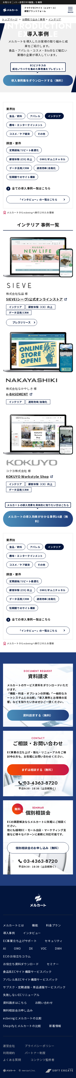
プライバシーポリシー (40, 1046)
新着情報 (55, 1026)
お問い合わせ (44, 1003)
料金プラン (53, 925)
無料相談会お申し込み (18, 1010)
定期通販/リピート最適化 (24, 150)
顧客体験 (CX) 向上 (20, 159)
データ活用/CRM (19, 168)
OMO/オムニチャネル (52, 159)
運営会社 (9, 1046)
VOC (44, 948)
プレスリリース (21, 322)
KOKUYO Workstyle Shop (27, 476)
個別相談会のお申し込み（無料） (38, 848)
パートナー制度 (35, 1053)
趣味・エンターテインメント (26, 125)
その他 (41, 133)
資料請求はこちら (15, 1003)
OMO (17, 948)
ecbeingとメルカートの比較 (22, 1018)
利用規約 (9, 1053)
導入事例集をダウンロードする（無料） (38, 80)
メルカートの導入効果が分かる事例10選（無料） (38, 519)
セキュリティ (53, 941)
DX (31, 948)
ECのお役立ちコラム (17, 956)
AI (4, 948)
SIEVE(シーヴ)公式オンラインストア (34, 299)
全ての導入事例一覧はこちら (31, 188)
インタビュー (32, 933)
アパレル (35, 116)
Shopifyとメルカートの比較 (22, 1026)
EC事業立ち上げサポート (20, 941)
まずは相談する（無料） (38, 770)
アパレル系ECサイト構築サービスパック (30, 979)
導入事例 (9, 933)
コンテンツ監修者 (43, 1060)
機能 (35, 925)
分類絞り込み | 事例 (33, 19)
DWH (58, 948)
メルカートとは (13, 925)
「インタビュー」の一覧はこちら (38, 199)
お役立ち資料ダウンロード (21, 964)
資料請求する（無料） (38, 715)
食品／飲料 (15, 116)
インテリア (54, 19)
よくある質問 (12, 1060)
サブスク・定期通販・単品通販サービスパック (34, 987)
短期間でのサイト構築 (22, 177)
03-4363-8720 (41, 782)
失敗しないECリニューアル (21, 995)
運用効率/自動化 (46, 168)
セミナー (53, 964)
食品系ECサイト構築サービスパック (27, 972)
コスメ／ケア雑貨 (19, 133)
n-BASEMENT (17, 394)
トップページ (9, 19)
